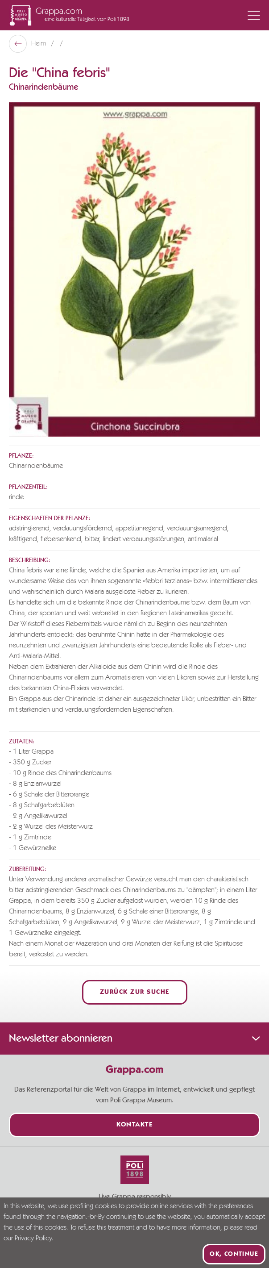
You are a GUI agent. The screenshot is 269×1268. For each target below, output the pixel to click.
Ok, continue (234, 1254)
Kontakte (134, 1125)
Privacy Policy (33, 1238)
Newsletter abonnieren (134, 1038)
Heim (39, 43)
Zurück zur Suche (135, 992)
